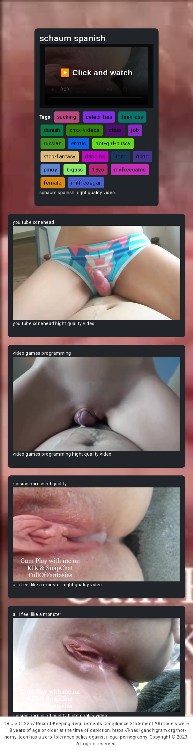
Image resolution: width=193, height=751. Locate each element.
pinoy (50, 169)
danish (52, 130)
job (135, 130)
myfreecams (130, 169)
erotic (78, 143)
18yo (98, 169)
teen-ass (132, 117)
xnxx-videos (85, 130)
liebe (121, 156)
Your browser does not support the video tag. (96, 273)
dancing (95, 156)
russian (53, 143)
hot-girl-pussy (112, 143)
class (115, 130)
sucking (67, 117)
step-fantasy (60, 156)
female (53, 182)
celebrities (99, 117)
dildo (142, 156)
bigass (75, 169)
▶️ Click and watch (96, 72)
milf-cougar (86, 182)
